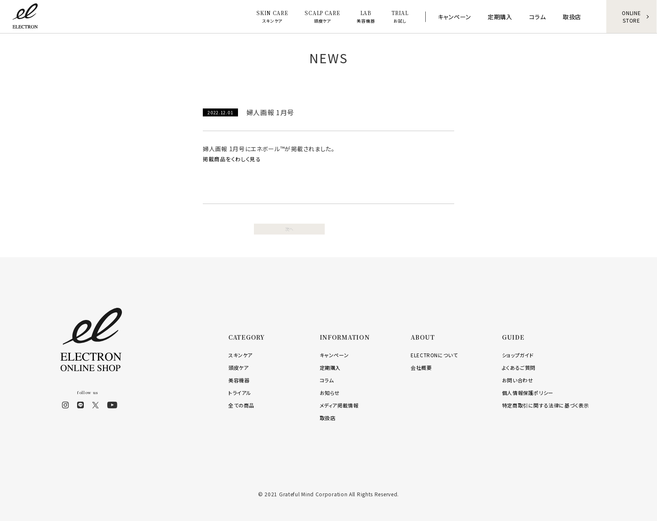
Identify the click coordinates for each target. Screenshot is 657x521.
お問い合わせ (517, 379)
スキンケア (240, 354)
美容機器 (238, 379)
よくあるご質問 (518, 367)
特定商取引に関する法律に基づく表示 (545, 404)
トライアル (239, 392)
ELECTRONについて (434, 354)
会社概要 (421, 367)
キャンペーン (334, 354)
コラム (327, 379)
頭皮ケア (238, 367)
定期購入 (330, 367)
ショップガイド (518, 354)
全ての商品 (241, 404)
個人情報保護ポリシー (528, 392)
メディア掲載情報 (339, 404)
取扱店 (328, 417)
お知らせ (330, 392)
